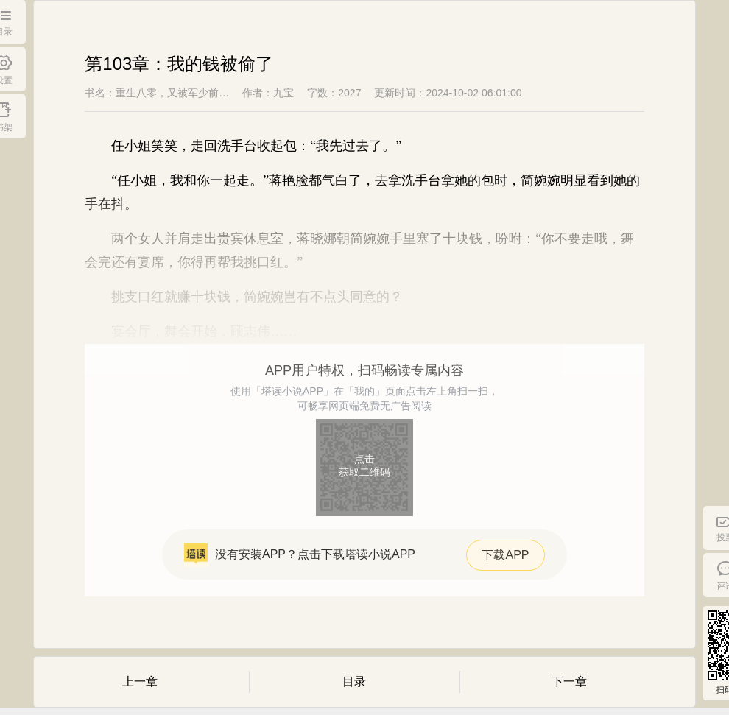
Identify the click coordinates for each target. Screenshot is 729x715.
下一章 (569, 681)
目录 (354, 681)
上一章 (140, 681)
